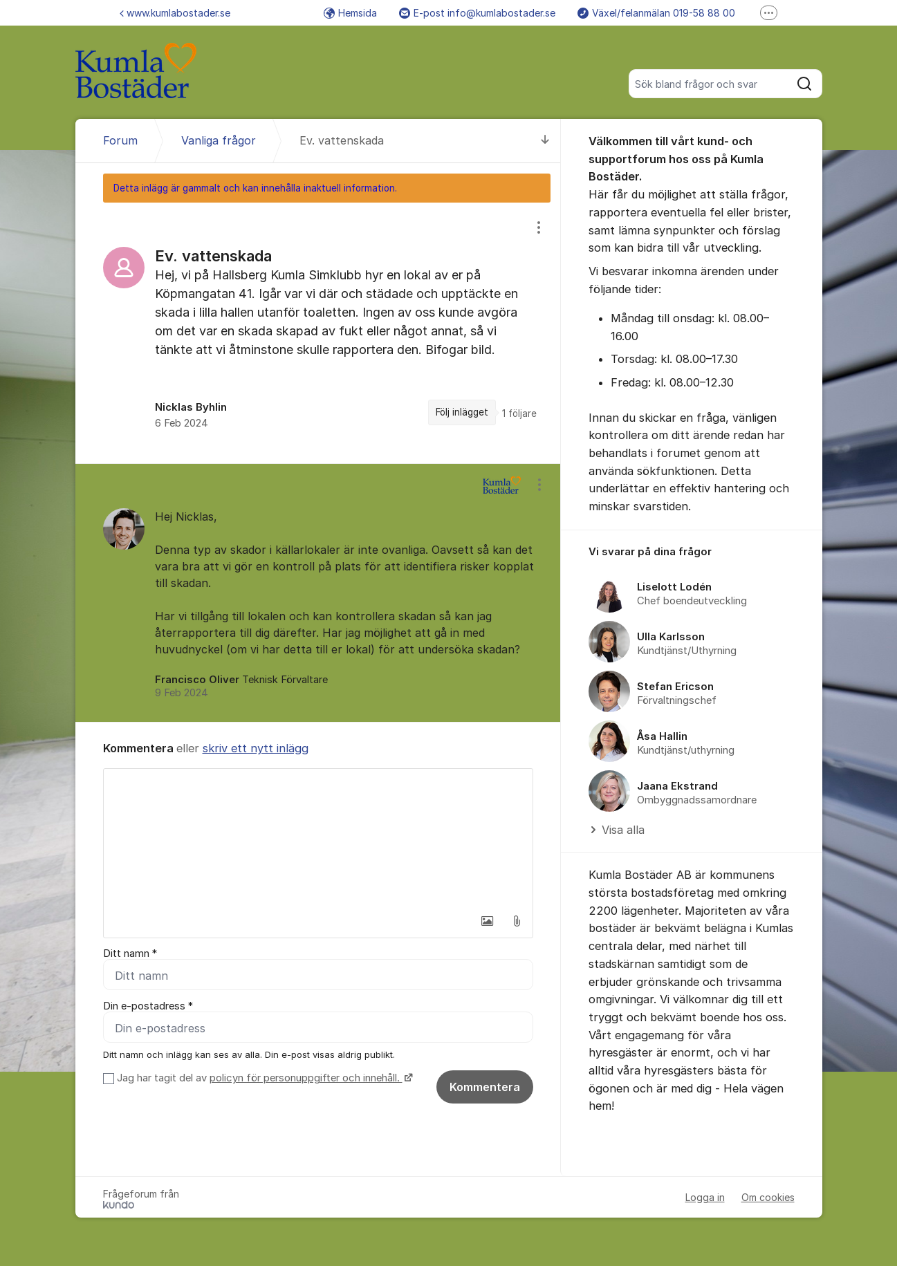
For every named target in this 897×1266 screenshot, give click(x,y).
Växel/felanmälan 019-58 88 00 (656, 13)
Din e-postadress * (148, 1006)
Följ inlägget (462, 412)
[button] (487, 921)
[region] (318, 333)
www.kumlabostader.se (175, 13)
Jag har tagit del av (263, 1078)
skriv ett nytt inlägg (255, 748)
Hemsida (350, 13)
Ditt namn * (130, 953)
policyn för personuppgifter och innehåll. (306, 1078)
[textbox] (318, 838)
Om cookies (768, 1197)
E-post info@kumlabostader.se (477, 13)
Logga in (705, 1197)
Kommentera (485, 1087)
